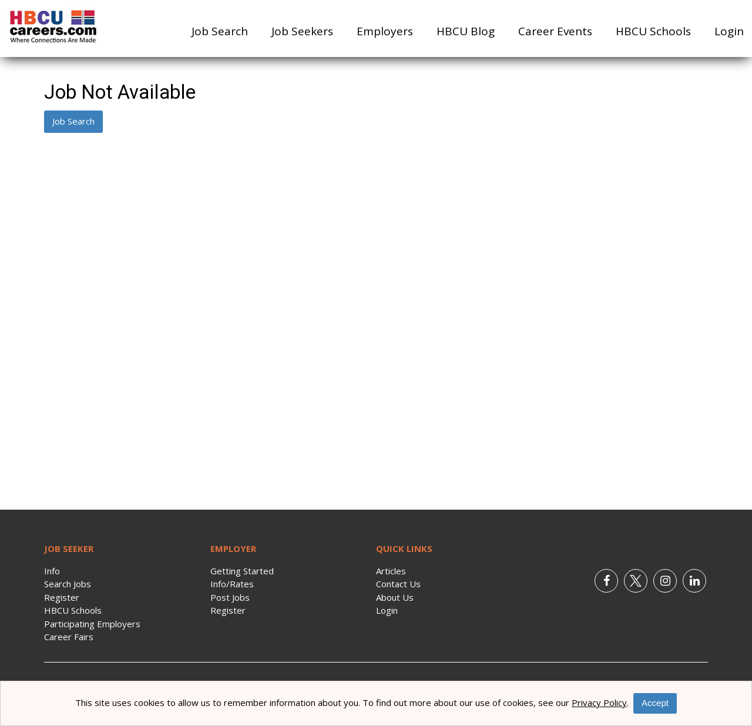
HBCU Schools (653, 31)
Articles (391, 571)
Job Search (220, 31)
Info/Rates (232, 584)
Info (52, 571)
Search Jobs (67, 584)
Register (61, 597)
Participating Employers (92, 624)
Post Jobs (230, 597)
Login (729, 31)
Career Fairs (68, 637)
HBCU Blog (466, 31)
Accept (655, 703)
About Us (395, 597)
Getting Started (242, 571)
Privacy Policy (599, 702)
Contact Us (398, 584)
